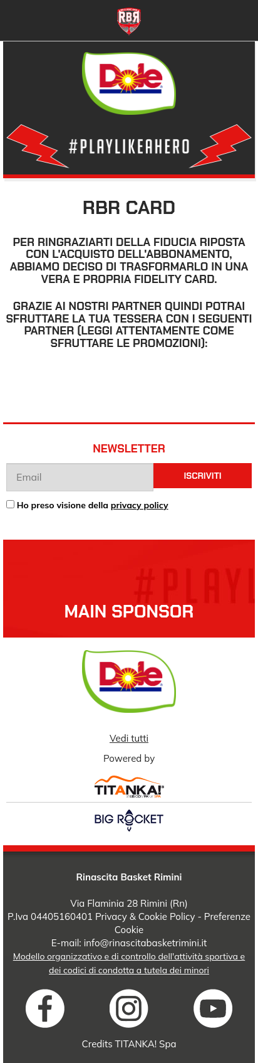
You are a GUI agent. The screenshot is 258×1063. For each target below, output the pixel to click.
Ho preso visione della (92, 505)
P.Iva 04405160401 (50, 916)
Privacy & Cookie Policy (145, 916)
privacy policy (139, 505)
